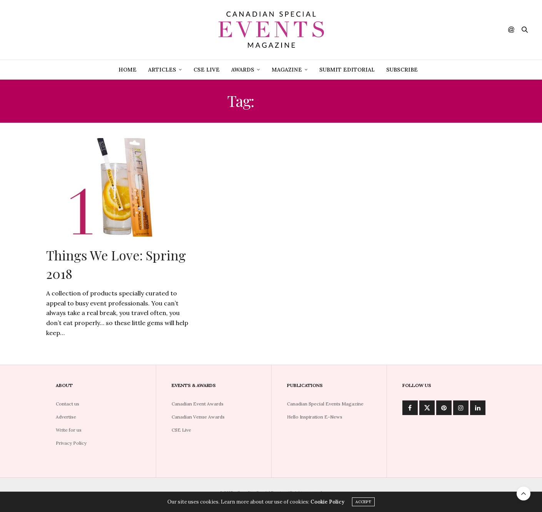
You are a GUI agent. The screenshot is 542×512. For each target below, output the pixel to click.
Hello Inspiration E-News (314, 417)
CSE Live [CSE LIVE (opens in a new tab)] (206, 69)
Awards (242, 69)
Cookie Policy (327, 503)
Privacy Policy (71, 443)
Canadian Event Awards (197, 404)
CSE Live (181, 430)
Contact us (67, 404)
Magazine (287, 69)
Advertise (66, 417)
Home (127, 69)
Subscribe (402, 69)
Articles (162, 69)
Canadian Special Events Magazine (325, 404)
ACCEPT (363, 502)
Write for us (69, 430)
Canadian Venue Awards (198, 417)
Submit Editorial (347, 69)
